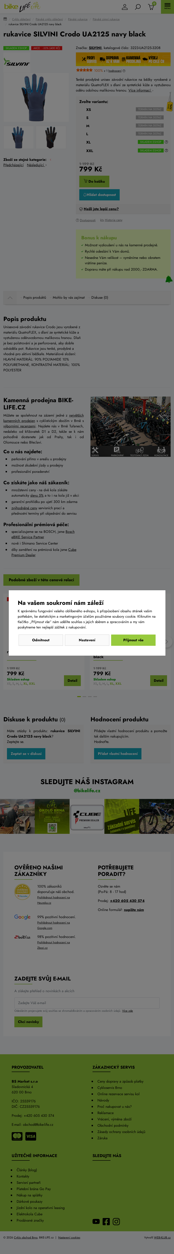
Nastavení (87, 640)
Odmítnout (40, 640)
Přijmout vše (133, 640)
